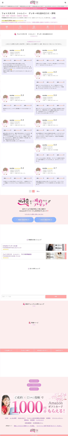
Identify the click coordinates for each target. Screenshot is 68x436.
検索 (56, 296)
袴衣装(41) (34, 27)
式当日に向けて (22, 418)
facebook (34, 389)
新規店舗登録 (28, 423)
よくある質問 (13, 418)
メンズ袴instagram (34, 385)
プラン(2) (47, 27)
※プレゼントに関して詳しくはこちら (34, 214)
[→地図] (54, 17)
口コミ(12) (20, 27)
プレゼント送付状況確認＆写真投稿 (36, 418)
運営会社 (26, 420)
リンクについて (40, 420)
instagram (34, 381)
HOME (6, 418)
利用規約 (48, 418)
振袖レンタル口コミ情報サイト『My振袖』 (24, 425)
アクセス (61, 27)
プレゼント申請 (25, 350)
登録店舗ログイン (38, 423)
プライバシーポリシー (57, 418)
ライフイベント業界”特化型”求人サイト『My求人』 (49, 425)
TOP (7, 27)
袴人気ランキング (42, 350)
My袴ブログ (59, 350)
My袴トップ (8, 350)
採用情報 (32, 420)
